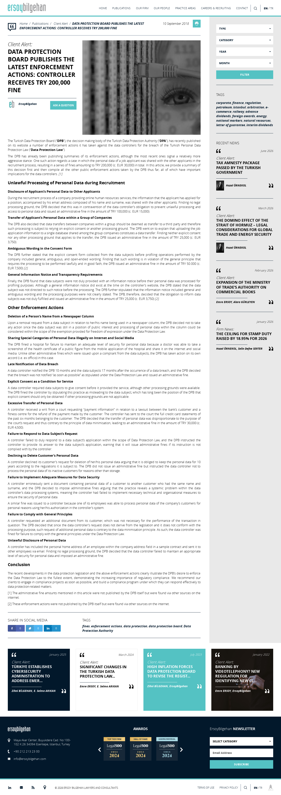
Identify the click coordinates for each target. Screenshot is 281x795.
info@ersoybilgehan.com (30, 759)
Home (24, 23)
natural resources (257, 120)
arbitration (255, 107)
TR (271, 8)
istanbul (239, 107)
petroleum (224, 107)
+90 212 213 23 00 (27, 751)
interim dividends (259, 125)
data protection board (165, 626)
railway (238, 111)
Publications (40, 23)
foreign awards (243, 116)
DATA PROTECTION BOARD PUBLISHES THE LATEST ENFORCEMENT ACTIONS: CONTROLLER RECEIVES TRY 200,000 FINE (82, 25)
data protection (135, 626)
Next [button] (181, 749)
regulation (253, 103)
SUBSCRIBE (241, 764)
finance (238, 103)
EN (266, 8)
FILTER (244, 75)
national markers (229, 120)
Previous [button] (99, 749)
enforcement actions (106, 626)
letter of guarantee (230, 125)
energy (261, 116)
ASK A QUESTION (63, 105)
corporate (223, 103)
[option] (114, 749)
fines (86, 626)
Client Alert (61, 23)
